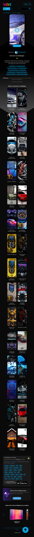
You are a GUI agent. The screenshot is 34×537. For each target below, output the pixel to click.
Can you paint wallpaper (11, 74)
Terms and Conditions (16, 527)
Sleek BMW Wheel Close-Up (22, 182)
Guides (17, 529)
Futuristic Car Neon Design (11, 401)
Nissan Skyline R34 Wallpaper (11, 376)
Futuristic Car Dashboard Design (11, 158)
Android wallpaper (13, 461)
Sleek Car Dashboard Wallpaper (22, 109)
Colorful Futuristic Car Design (22, 133)
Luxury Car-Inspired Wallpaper (11, 303)
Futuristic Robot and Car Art (12, 328)
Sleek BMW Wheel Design (11, 133)
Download (17, 46)
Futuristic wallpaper (16, 12)
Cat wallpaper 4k (23, 70)
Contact (4, 527)
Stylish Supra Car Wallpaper (11, 352)
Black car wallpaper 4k (21, 66)
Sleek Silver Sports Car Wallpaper (11, 109)
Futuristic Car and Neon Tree (22, 376)
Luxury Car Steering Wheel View (22, 279)
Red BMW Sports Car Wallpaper (22, 206)
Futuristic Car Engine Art (11, 254)
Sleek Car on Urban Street (11, 206)
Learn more (17, 498)
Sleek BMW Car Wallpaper (22, 303)
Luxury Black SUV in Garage (22, 158)
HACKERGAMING (20, 52)
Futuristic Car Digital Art (11, 181)
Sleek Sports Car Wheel (22, 327)
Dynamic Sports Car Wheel (22, 255)
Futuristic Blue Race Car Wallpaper (22, 231)
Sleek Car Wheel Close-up (12, 425)
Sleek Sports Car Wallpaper (22, 401)
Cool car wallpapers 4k (22, 68)
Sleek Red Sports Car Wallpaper (22, 425)
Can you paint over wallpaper (22, 74)
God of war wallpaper (11, 72)
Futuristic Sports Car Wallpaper (12, 449)
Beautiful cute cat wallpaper (22, 72)
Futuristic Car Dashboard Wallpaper (12, 231)
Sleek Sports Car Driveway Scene (22, 352)
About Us (9, 527)
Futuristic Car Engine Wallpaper (12, 279)
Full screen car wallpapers (12, 68)
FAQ (29, 527)
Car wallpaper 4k (12, 66)
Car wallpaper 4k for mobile (13, 70)
